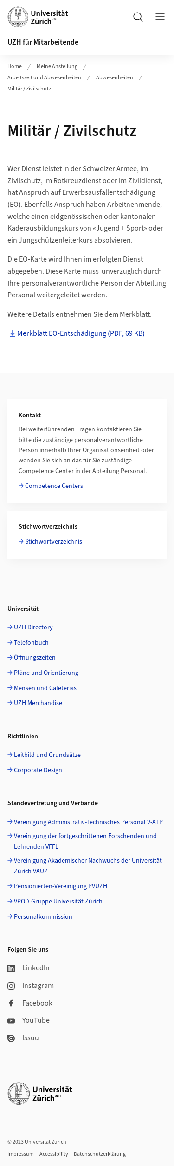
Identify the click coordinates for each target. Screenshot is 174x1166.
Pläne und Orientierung (46, 673)
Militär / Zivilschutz (29, 89)
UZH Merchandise (38, 703)
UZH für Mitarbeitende (42, 42)
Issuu (23, 1038)
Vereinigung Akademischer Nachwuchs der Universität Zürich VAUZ (88, 866)
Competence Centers (54, 486)
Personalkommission (43, 917)
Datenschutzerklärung (100, 1154)
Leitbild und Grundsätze (47, 755)
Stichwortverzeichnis (53, 541)
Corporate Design (38, 770)
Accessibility (53, 1154)
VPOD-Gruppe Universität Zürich (58, 901)
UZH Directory (33, 627)
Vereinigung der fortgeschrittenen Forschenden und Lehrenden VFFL (85, 841)
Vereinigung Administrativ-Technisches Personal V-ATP (88, 822)
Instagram (30, 985)
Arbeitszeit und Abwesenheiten (44, 78)
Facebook (29, 1003)
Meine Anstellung (57, 66)
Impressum (20, 1154)
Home (14, 66)
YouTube (28, 1020)
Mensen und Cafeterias (45, 688)
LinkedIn (28, 968)
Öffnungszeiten (35, 657)
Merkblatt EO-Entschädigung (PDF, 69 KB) (81, 333)
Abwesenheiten (114, 78)
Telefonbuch (31, 642)
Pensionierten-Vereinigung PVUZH (60, 886)
